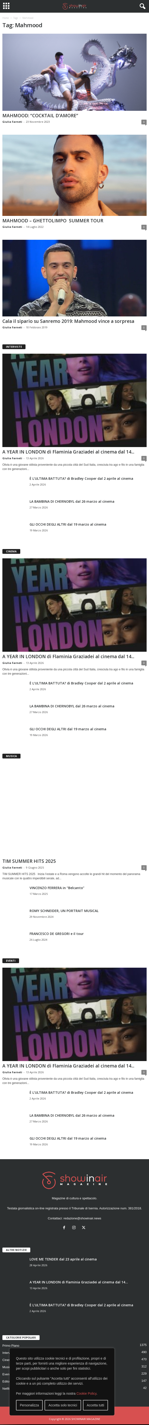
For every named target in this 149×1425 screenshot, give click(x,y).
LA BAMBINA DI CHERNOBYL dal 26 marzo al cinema (72, 501)
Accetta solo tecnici (63, 1405)
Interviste (8, 1353)
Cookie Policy (87, 1393)
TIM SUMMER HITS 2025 (29, 861)
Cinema (7, 1360)
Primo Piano (10, 1345)
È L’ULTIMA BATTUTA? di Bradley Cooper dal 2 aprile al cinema (81, 478)
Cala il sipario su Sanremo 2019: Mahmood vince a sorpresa (68, 321)
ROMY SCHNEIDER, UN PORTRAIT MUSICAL (64, 910)
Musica (7, 1367)
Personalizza (29, 1405)
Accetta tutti (95, 1405)
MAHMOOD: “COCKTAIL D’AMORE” (40, 115)
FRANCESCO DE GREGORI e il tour (57, 933)
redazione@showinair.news (82, 1218)
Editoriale (8, 1381)
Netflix (6, 1388)
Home (5, 18)
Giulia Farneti (12, 121)
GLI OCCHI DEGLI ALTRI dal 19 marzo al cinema (68, 524)
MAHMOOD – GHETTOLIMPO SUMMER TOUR (52, 221)
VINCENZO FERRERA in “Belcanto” (57, 888)
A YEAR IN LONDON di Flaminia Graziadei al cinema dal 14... (68, 452)
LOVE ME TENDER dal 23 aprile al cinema (63, 1259)
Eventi (6, 1374)
